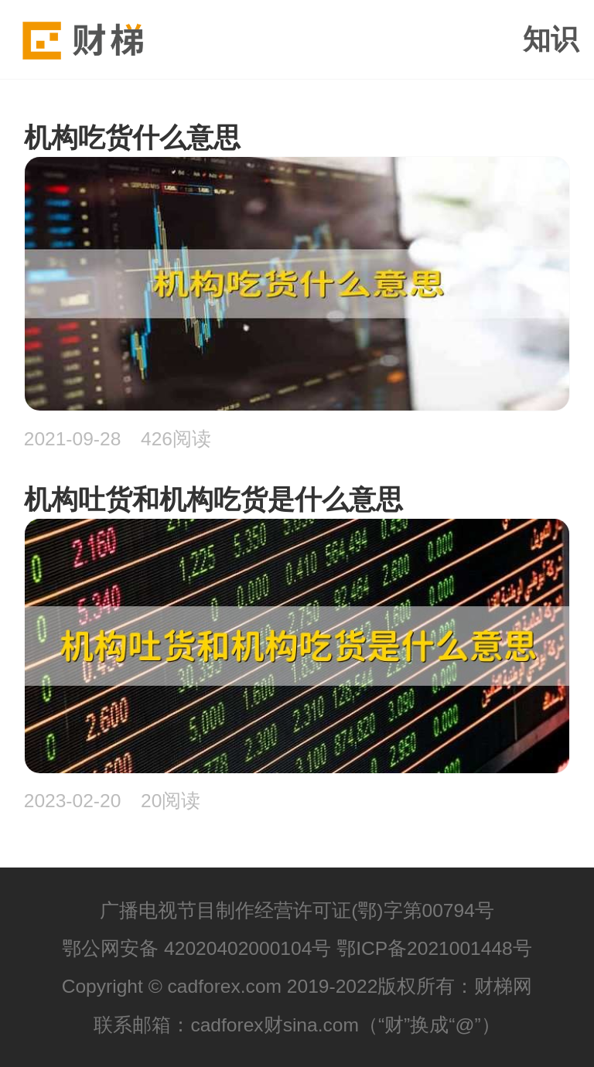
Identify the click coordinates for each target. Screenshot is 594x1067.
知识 (551, 39)
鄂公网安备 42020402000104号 (196, 948)
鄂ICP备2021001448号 (434, 948)
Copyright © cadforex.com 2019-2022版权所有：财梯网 (297, 986)
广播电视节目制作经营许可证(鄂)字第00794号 (297, 910)
